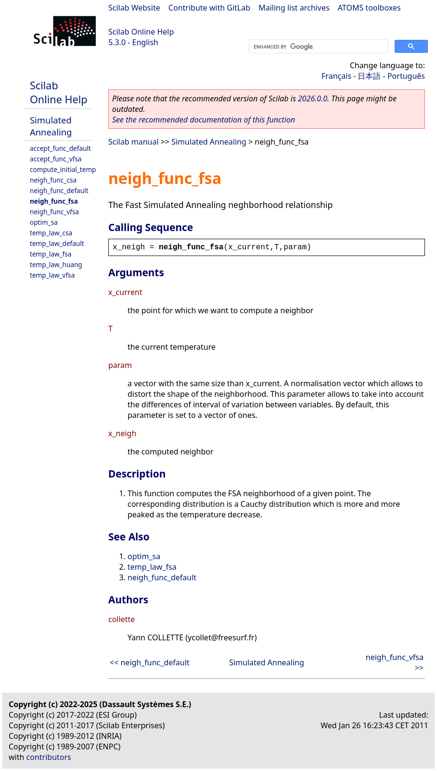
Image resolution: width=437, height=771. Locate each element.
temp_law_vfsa (52, 275)
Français (336, 76)
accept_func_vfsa (55, 158)
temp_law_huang (56, 264)
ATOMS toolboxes (369, 7)
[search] (317, 46)
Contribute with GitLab (209, 7)
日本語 (369, 76)
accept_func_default (60, 148)
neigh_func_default (59, 190)
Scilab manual (133, 141)
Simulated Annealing (51, 126)
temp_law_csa (51, 232)
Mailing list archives (293, 7)
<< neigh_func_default (150, 662)
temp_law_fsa (50, 253)
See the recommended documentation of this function (203, 119)
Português (406, 76)
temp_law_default (57, 243)
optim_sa (44, 222)
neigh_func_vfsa (54, 211)
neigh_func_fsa (54, 201)
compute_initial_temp (63, 169)
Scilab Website (134, 7)
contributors (48, 757)
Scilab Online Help (141, 31)
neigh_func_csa (53, 179)
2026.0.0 (312, 98)
